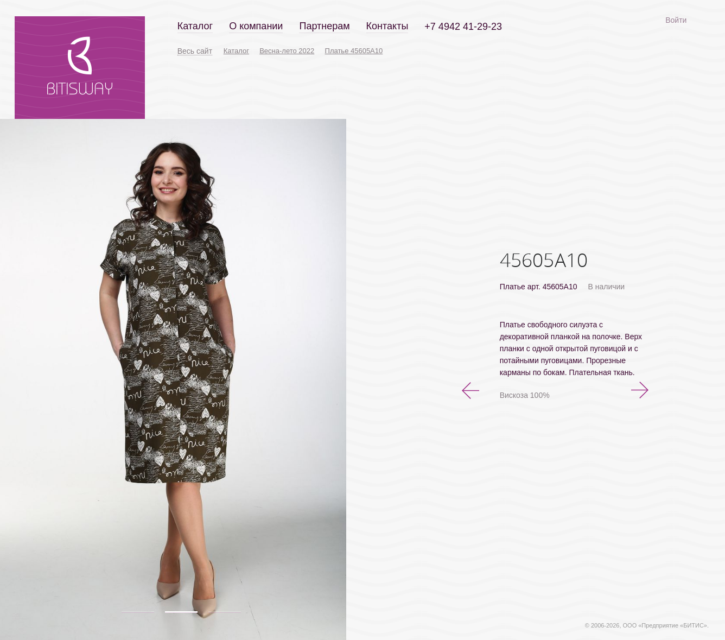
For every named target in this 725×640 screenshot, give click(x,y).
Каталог (195, 26)
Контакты (387, 26)
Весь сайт (194, 51)
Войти (675, 20)
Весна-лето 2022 (286, 51)
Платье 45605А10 (354, 51)
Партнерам (324, 26)
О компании (256, 26)
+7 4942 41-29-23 (463, 26)
